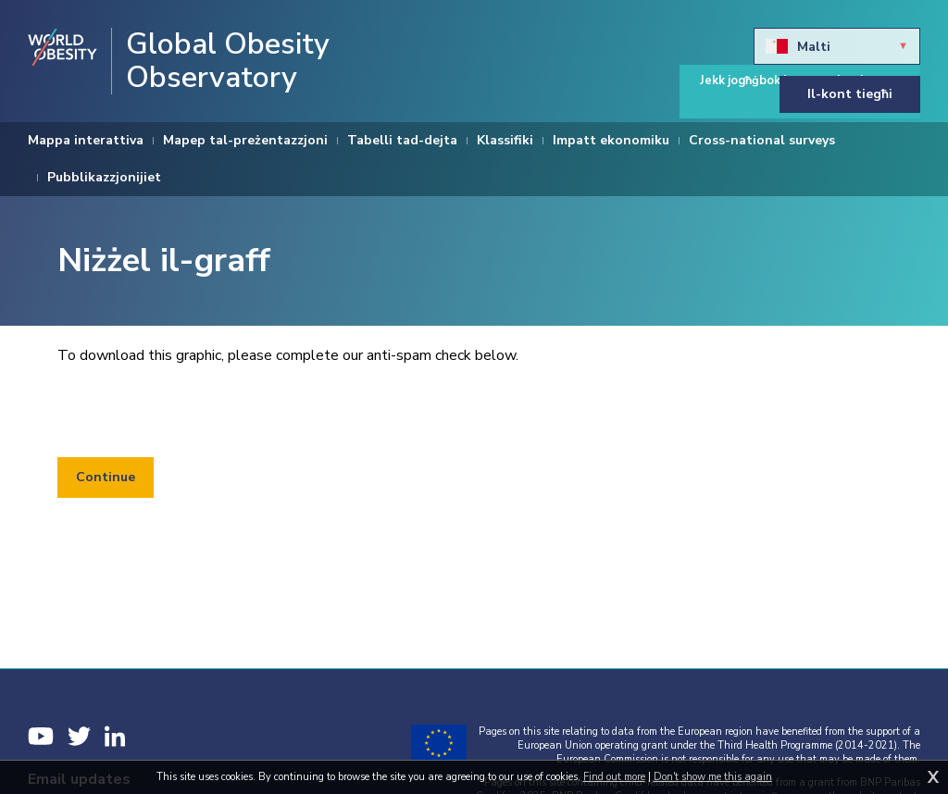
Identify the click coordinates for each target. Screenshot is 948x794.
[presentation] (198, 412)
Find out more (614, 777)
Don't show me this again (713, 777)
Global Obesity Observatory (228, 61)
